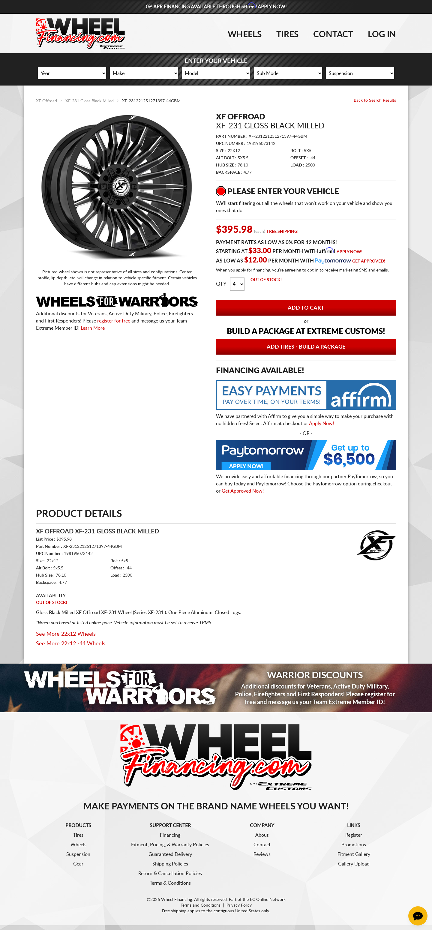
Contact (333, 34)
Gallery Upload (354, 864)
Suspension (78, 854)
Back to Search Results (375, 100)
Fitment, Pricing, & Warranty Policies (170, 844)
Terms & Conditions (170, 883)
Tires (287, 34)
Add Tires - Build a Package (306, 347)
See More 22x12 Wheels (66, 634)
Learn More (93, 328)
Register (353, 835)
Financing (170, 835)
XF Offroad (46, 101)
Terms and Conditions (200, 905)
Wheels (245, 34)
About (261, 835)
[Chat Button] (418, 916)
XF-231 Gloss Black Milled (89, 101)
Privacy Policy (239, 905)
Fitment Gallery (354, 854)
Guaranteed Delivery (170, 854)
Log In (382, 34)
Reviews (262, 854)
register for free (113, 321)
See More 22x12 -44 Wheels (70, 643)
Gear (78, 864)
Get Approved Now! (243, 491)
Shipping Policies (170, 864)
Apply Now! (349, 252)
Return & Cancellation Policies (170, 873)
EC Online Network (268, 900)
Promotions (353, 844)
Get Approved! (368, 261)
